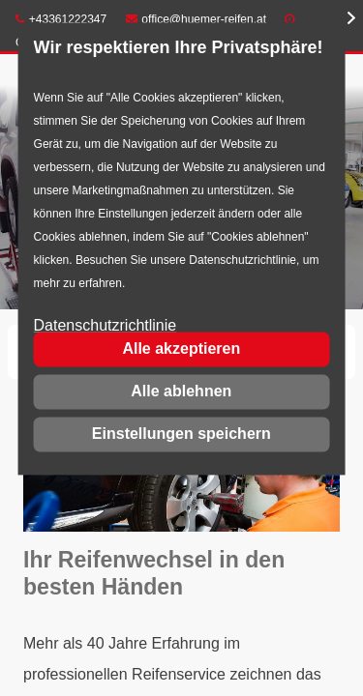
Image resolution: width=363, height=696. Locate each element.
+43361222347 (60, 19)
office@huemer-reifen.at (196, 19)
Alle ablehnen (181, 391)
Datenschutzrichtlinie (105, 326)
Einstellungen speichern (181, 433)
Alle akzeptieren (181, 348)
